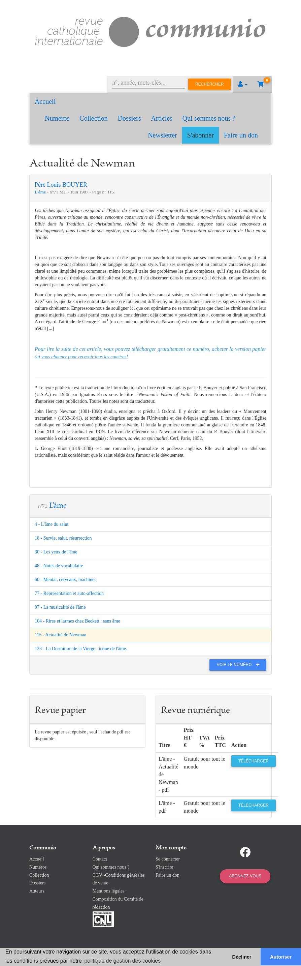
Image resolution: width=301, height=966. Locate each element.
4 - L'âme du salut (52, 524)
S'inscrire (164, 867)
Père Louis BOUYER (61, 184)
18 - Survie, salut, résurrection (63, 538)
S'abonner (200, 135)
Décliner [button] (242, 957)
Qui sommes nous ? (208, 118)
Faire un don (241, 135)
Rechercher (209, 84)
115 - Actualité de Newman (60, 634)
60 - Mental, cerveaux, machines (65, 579)
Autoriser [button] (281, 957)
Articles (161, 118)
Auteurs (36, 891)
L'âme (41, 191)
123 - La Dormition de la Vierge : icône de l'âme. (81, 648)
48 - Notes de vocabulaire (59, 565)
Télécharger (253, 761)
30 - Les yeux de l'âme (56, 551)
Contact (100, 859)
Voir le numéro (240, 664)
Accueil (45, 101)
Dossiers (129, 118)
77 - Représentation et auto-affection (69, 593)
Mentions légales (109, 891)
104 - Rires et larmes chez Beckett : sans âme (77, 621)
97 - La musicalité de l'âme (60, 607)
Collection (93, 118)
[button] (243, 84)
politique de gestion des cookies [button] (122, 961)
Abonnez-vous (245, 876)
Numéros (57, 118)
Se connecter (168, 859)
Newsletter (162, 135)
